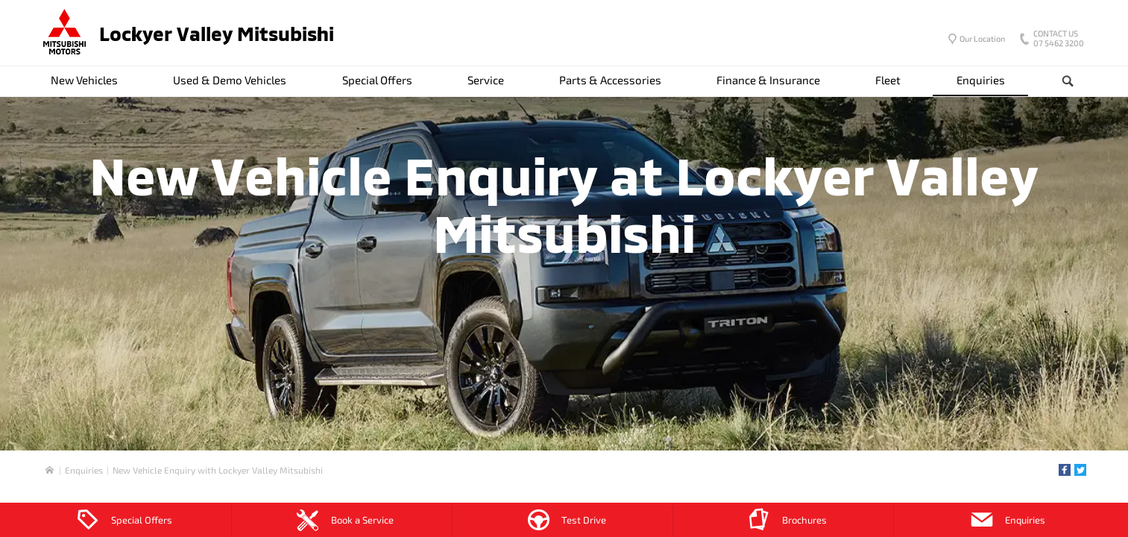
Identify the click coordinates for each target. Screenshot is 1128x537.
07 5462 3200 (1055, 39)
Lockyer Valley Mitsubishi (216, 33)
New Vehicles (84, 80)
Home (49, 470)
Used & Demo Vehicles (229, 80)
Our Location (982, 38)
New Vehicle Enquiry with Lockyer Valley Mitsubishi (218, 470)
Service (485, 80)
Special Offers (377, 80)
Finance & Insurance (768, 80)
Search (1056, 81)
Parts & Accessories (610, 80)
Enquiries (981, 80)
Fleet (888, 80)
